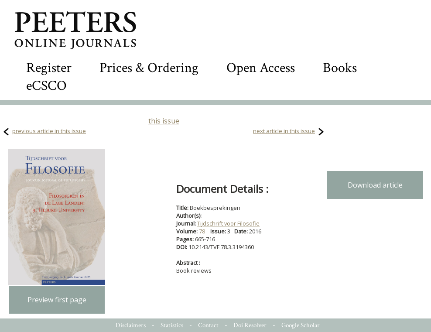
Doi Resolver (250, 325)
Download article (375, 185)
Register (49, 68)
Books (340, 68)
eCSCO (46, 86)
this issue (163, 121)
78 (202, 231)
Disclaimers (131, 325)
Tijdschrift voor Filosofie (228, 223)
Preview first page (56, 300)
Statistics (172, 325)
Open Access (260, 68)
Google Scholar (300, 325)
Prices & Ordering (148, 68)
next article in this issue (284, 131)
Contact (208, 325)
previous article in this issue (49, 131)
